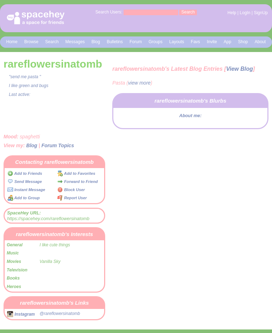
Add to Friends (24, 173)
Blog (95, 41)
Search (188, 12)
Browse (31, 41)
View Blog (239, 69)
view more (139, 83)
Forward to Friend (77, 181)
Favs (195, 41)
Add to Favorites (76, 173)
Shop (243, 41)
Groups (155, 41)
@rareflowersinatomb (60, 313)
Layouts (176, 41)
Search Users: (108, 12)
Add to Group (23, 198)
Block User (71, 190)
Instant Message (26, 190)
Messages (75, 41)
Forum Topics (57, 145)
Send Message (24, 181)
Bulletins (115, 41)
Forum (136, 41)
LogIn (245, 12)
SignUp (261, 12)
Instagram (21, 314)
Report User (72, 198)
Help (231, 12)
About (260, 41)
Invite (212, 41)
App (227, 41)
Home (12, 41)
